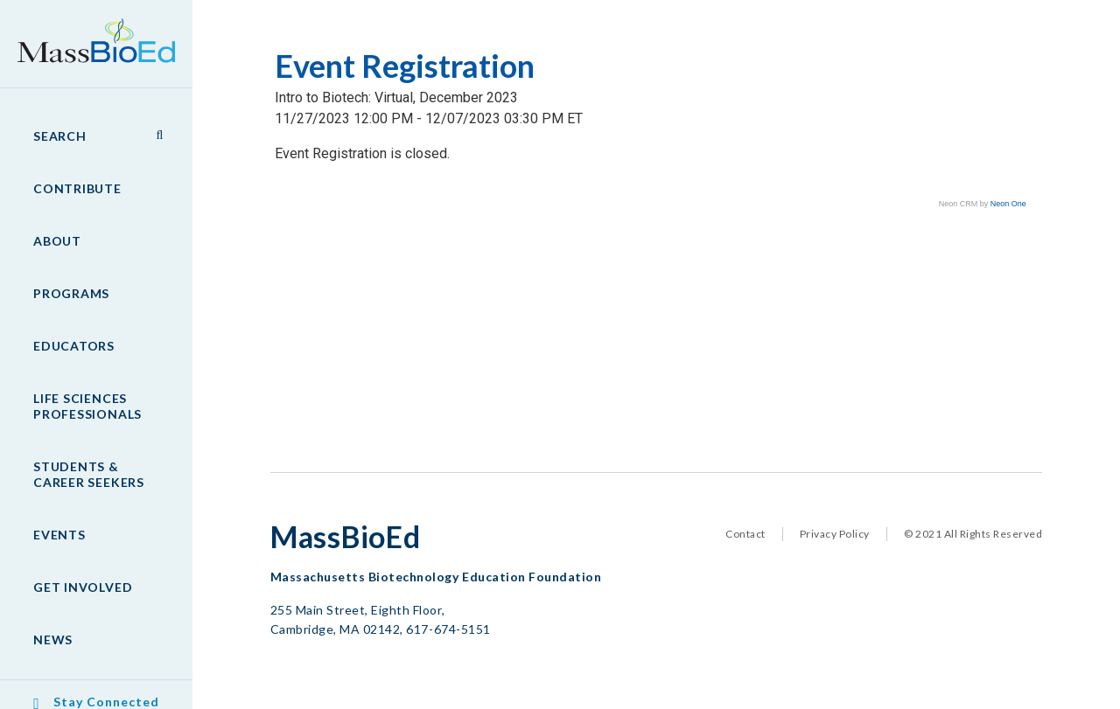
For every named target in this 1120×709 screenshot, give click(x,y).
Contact (745, 533)
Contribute (77, 188)
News (53, 639)
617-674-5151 (448, 629)
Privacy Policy (835, 533)
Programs (71, 293)
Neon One (1008, 203)
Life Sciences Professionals (87, 406)
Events (59, 534)
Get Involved (82, 587)
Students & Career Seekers (88, 474)
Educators (74, 345)
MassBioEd (87, 31)
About (57, 240)
